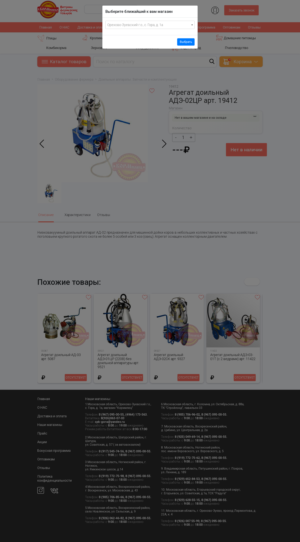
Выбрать (186, 42)
